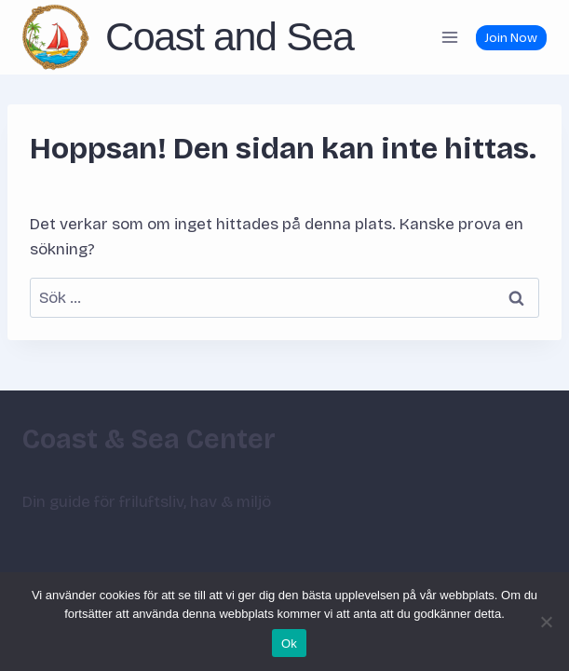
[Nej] (545, 621)
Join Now (510, 38)
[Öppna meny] (449, 36)
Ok (289, 643)
